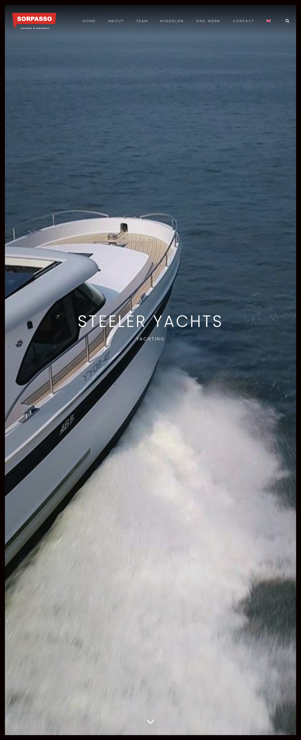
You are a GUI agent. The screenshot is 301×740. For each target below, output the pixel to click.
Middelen (172, 21)
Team (142, 21)
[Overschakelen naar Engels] (268, 20)
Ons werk (208, 21)
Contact (243, 21)
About (116, 21)
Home (89, 21)
